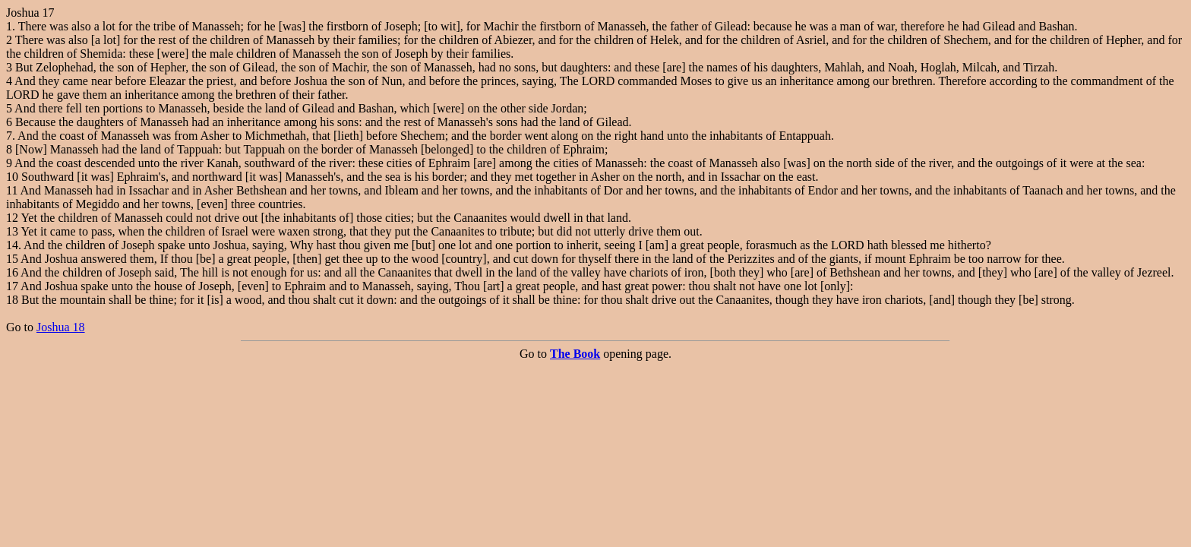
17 (12, 286)
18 (12, 299)
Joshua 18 (60, 327)
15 (12, 258)
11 (11, 190)
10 (12, 176)
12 (12, 217)
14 (12, 245)
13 (12, 231)
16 (12, 272)
